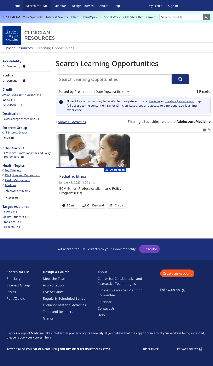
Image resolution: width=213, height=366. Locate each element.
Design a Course (56, 272)
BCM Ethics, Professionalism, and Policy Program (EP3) (26, 155)
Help (117, 6)
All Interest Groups (16, 132)
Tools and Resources (59, 311)
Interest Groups (57, 17)
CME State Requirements (140, 17)
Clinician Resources (17, 48)
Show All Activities (72, 122)
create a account (179, 101)
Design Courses (83, 6)
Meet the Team (54, 278)
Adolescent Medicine (17, 190)
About (103, 6)
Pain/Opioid (16, 298)
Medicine (10, 185)
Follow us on (172, 289)
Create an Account (177, 273)
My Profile (155, 6)
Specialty (14, 278)
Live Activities (53, 292)
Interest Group (18, 285)
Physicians (11, 222)
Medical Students (15, 217)
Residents (11, 227)
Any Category (13, 170)
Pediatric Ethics (73, 176)
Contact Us (106, 308)
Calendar (59, 6)
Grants (48, 318)
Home (16, 6)
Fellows (9, 212)
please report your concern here (29, 337)
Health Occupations (17, 180)
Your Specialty (33, 17)
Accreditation (53, 285)
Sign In (173, 6)
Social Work (112, 17)
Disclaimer (151, 349)
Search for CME (38, 5)
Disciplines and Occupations (22, 175)
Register (154, 101)
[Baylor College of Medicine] (29, 35)
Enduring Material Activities (64, 305)
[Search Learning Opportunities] (114, 79)
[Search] (181, 17)
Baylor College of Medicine (21, 119)
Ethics (75, 17)
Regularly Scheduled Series (64, 298)
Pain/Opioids (92, 17)
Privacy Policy (187, 349)
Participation (12, 104)
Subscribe (149, 249)
